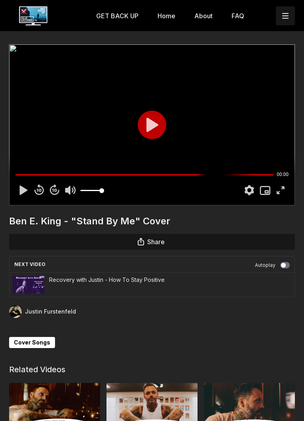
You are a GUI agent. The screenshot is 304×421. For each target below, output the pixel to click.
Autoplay (272, 265)
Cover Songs (32, 342)
